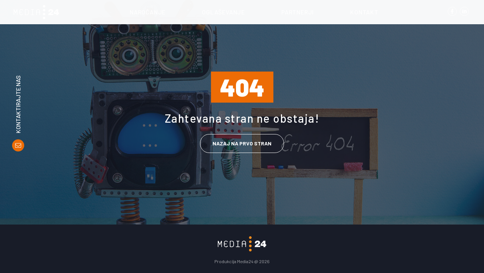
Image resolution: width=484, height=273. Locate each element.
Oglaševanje (223, 12)
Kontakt (364, 12)
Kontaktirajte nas (18, 104)
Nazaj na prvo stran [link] (242, 143)
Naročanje (148, 12)
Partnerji (297, 12)
